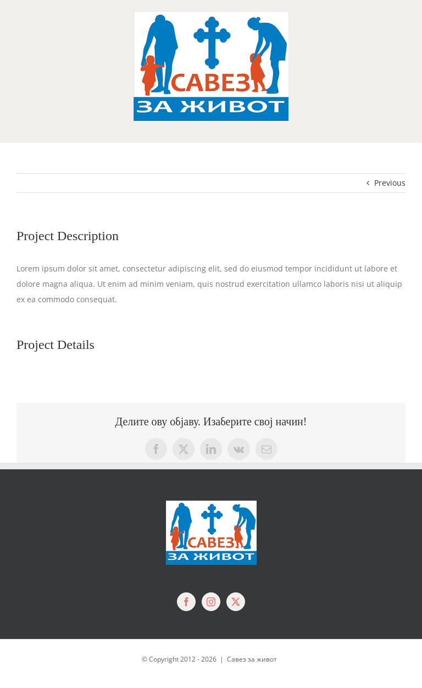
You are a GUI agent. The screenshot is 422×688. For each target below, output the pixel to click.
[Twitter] (235, 601)
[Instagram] (211, 601)
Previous (390, 182)
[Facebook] (186, 601)
